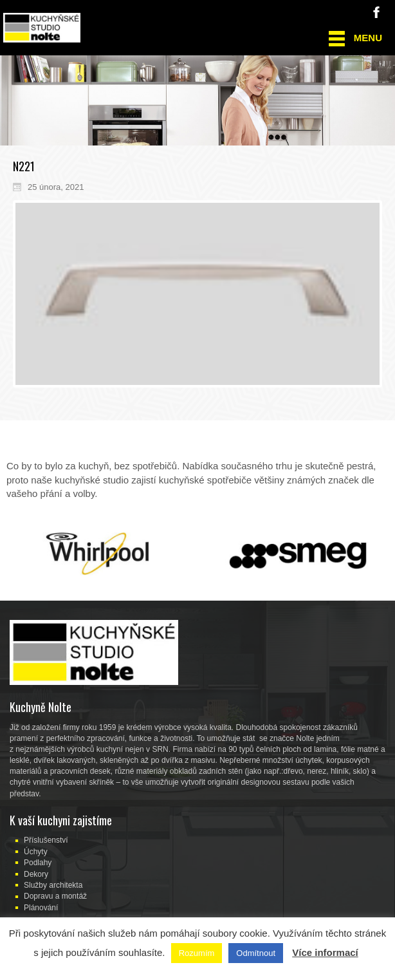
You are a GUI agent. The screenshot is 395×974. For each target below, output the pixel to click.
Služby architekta (53, 885)
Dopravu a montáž (55, 896)
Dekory (36, 874)
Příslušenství (46, 840)
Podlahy (37, 862)
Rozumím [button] (197, 953)
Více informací (325, 952)
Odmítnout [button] (255, 953)
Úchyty (36, 851)
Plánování (41, 907)
